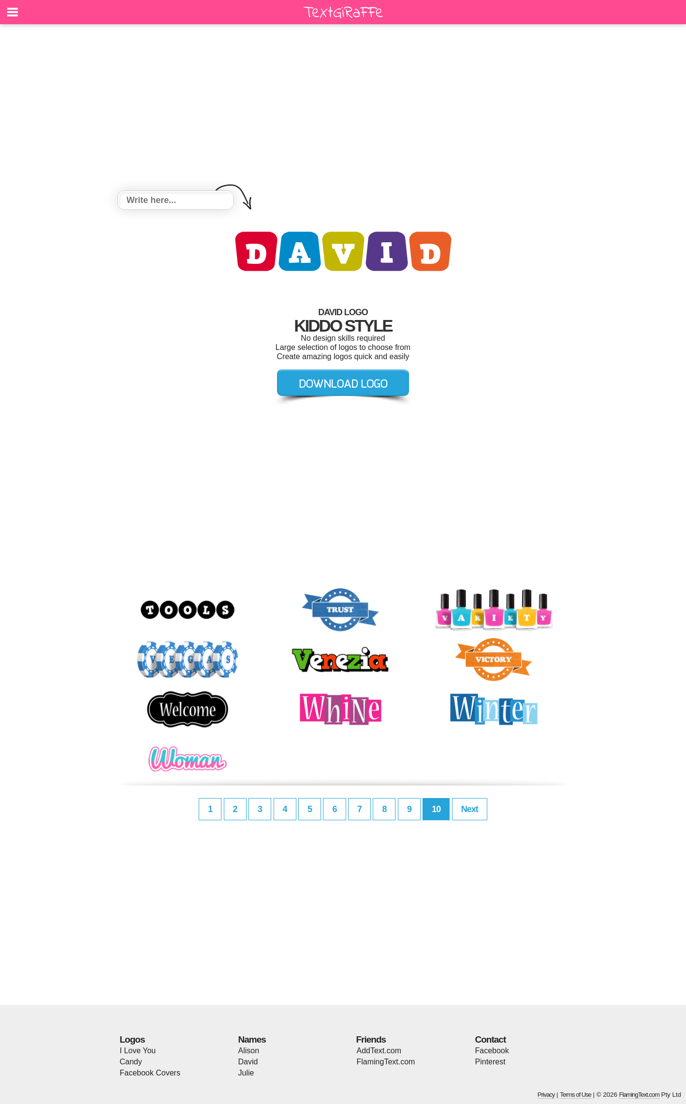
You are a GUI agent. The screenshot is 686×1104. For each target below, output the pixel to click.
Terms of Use (575, 1094)
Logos (132, 1039)
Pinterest (490, 1062)
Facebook (492, 1050)
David (248, 1062)
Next (469, 809)
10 (436, 809)
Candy (131, 1062)
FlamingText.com (386, 1062)
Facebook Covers (150, 1073)
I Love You (138, 1050)
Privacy (546, 1094)
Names (252, 1039)
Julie (246, 1073)
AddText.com (379, 1050)
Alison (249, 1050)
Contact (490, 1039)
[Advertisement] (343, 108)
